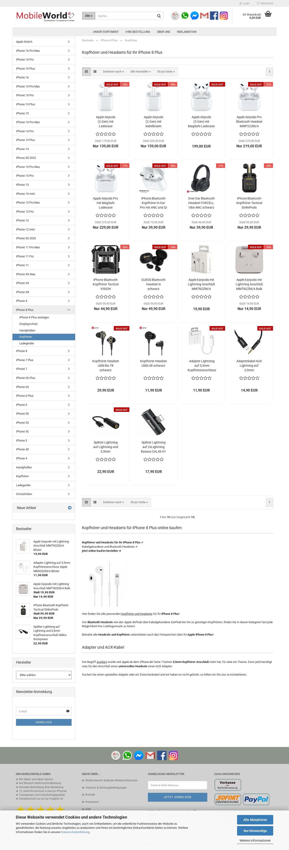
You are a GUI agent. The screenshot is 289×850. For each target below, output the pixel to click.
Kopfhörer (25, 336)
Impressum (92, 801)
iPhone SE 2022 (26, 158)
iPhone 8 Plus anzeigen (34, 317)
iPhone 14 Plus (25, 140)
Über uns (163, 31)
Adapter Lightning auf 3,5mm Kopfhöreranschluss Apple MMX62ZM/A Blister (202, 365)
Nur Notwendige (255, 831)
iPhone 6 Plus (24, 395)
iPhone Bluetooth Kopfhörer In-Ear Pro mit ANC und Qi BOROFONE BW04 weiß (153, 203)
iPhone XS (22, 283)
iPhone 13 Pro (25, 175)
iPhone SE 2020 (26, 238)
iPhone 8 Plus (24, 310)
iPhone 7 (21, 369)
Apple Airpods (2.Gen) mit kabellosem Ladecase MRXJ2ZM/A (153, 121)
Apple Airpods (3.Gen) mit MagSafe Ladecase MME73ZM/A (201, 121)
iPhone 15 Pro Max (28, 86)
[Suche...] (89, 16)
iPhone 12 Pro (25, 211)
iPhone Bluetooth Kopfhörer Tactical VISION (106, 284)
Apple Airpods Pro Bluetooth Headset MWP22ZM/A (249, 121)
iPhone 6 (21, 404)
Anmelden (44, 722)
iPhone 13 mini (25, 193)
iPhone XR (22, 292)
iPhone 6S (22, 387)
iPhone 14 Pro (25, 131)
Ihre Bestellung (138, 31)
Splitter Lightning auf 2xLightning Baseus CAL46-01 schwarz (153, 447)
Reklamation (186, 31)
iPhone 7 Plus (24, 360)
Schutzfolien (24, 494)
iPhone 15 (22, 113)
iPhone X (21, 301)
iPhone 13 (22, 184)
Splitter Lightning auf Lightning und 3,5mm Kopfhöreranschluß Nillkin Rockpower (105, 447)
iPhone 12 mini (25, 229)
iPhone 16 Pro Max (28, 50)
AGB (88, 809)
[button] (86, 71)
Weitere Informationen (255, 840)
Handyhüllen (27, 330)
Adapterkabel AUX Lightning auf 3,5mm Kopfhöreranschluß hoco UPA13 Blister (249, 365)
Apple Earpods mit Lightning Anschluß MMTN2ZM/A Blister (201, 284)
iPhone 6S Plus (25, 378)
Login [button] (244, 3)
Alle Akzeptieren (255, 820)
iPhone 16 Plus (25, 68)
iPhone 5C (22, 431)
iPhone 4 (21, 458)
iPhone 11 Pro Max (28, 247)
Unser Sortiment (106, 31)
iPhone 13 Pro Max (28, 167)
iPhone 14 (22, 149)
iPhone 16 (22, 77)
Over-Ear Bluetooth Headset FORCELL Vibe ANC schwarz (201, 203)
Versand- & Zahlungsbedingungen (106, 787)
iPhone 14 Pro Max (28, 122)
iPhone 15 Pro (25, 95)
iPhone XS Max (25, 274)
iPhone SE (22, 413)
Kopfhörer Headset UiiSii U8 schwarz (153, 363)
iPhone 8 (21, 351)
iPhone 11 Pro (25, 256)
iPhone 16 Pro (25, 59)
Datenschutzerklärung (75, 832)
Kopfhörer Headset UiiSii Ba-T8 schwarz (105, 365)
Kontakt (90, 794)
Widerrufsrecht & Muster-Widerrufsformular (111, 780)
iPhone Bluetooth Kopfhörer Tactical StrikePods (249, 203)
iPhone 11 (22, 265)
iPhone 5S (22, 422)
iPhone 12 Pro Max (28, 202)
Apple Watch (24, 41)
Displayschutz (28, 324)
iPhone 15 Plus (25, 104)
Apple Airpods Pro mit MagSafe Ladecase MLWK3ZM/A (105, 203)
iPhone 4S (22, 449)
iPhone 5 (21, 440)
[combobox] (113, 71)
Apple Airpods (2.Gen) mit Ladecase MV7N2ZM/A (105, 121)
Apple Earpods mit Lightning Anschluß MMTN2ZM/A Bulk (249, 284)
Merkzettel (265, 3)
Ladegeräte (26, 343)
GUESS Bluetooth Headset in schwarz (153, 284)
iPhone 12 (22, 220)
